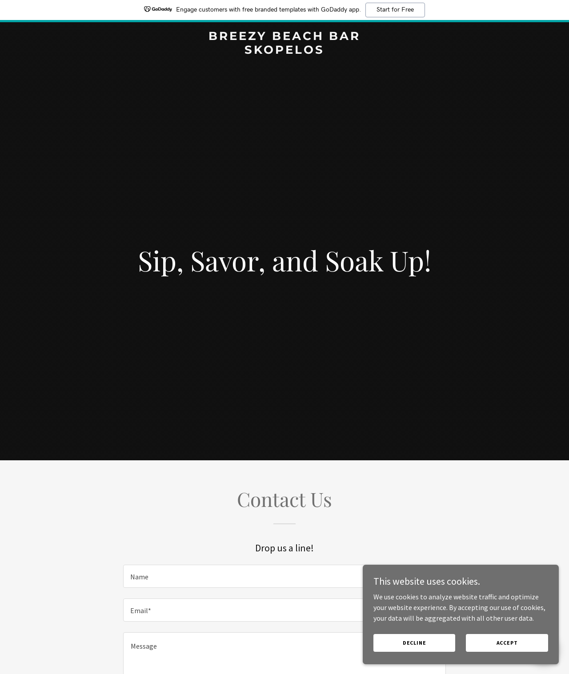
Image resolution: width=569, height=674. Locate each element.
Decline (428, 642)
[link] (285, 51)
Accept (511, 642)
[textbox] (284, 576)
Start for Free (395, 10)
